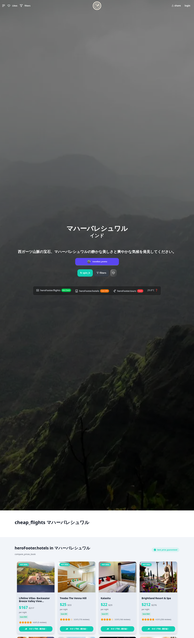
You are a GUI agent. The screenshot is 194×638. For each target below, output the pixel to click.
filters (101, 272)
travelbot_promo (100, 261)
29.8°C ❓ (152, 290)
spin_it (85, 273)
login (187, 5)
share (176, 5)
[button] (3, 5)
